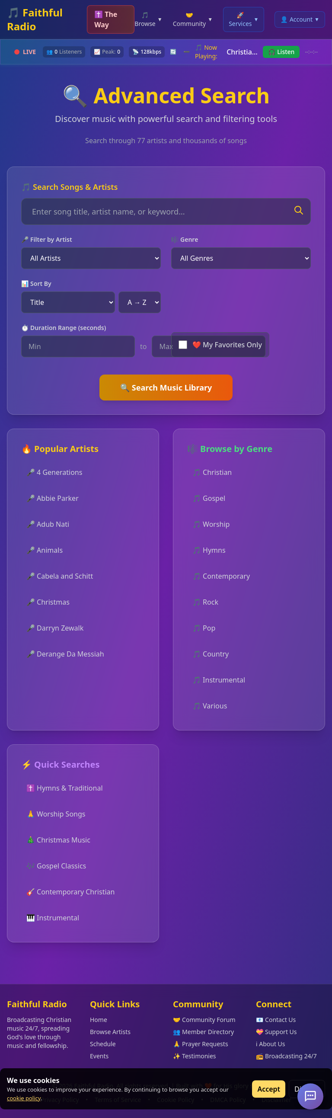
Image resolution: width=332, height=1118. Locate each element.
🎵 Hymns (209, 550)
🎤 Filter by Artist (46, 239)
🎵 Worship (211, 524)
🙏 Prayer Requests (200, 1044)
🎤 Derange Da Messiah (65, 654)
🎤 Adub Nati (47, 524)
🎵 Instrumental (218, 680)
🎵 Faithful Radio (35, 19)
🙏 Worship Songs (55, 814)
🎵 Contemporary (221, 576)
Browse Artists (110, 1032)
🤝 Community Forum (204, 1019)
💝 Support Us (276, 1032)
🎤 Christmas (48, 602)
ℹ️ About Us (270, 1044)
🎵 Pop (203, 628)
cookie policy (24, 1098)
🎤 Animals (44, 550)
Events (99, 1056)
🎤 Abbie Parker (52, 498)
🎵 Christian (212, 472)
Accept (268, 1089)
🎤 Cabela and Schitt (59, 576)
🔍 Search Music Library (166, 387)
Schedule (103, 1044)
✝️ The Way (105, 19)
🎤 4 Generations (54, 472)
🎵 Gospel (208, 498)
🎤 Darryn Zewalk (54, 628)
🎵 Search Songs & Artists (69, 187)
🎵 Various (209, 706)
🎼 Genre (184, 239)
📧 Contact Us (276, 1019)
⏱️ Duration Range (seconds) (63, 328)
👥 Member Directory (203, 1032)
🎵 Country (210, 654)
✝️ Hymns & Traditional (64, 788)
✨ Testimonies (194, 1056)
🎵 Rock (205, 602)
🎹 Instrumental (52, 918)
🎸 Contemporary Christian (70, 892)
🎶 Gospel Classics (56, 866)
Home (98, 1019)
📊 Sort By (36, 283)
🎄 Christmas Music (58, 840)
